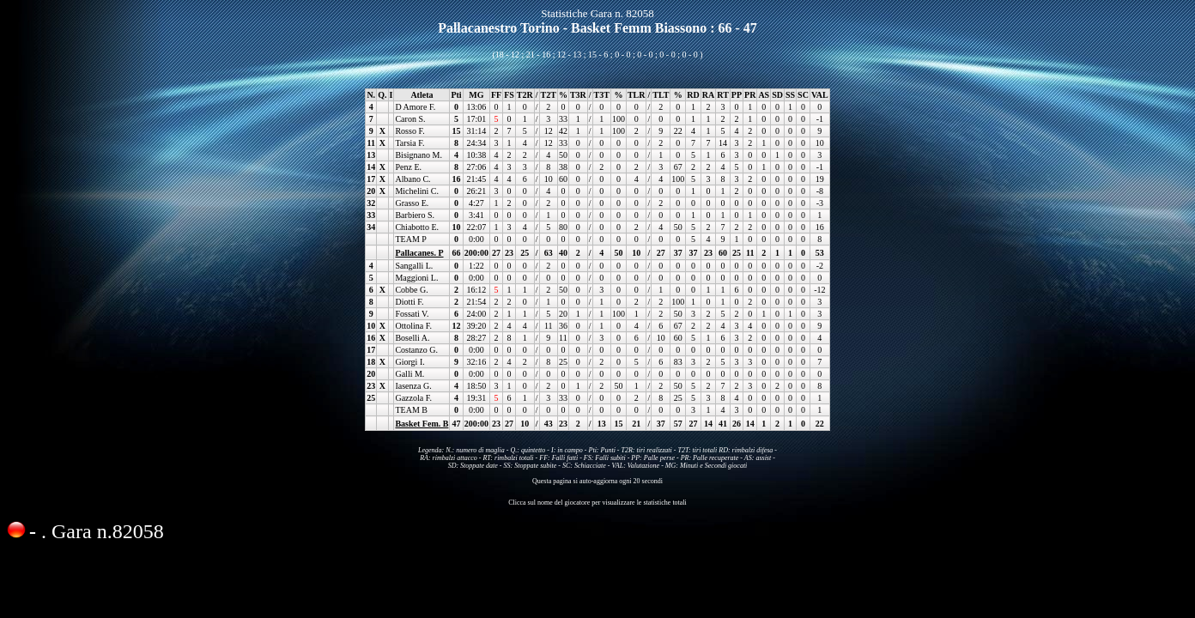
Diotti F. (409, 301)
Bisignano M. (418, 155)
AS (763, 95)
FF (496, 95)
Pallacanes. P (419, 253)
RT (723, 95)
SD (777, 95)
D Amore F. (415, 107)
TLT (660, 95)
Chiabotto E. (417, 227)
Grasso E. (411, 203)
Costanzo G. (416, 349)
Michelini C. (417, 191)
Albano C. (412, 179)
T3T (602, 95)
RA (708, 95)
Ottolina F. (413, 325)
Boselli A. (412, 337)
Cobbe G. (411, 289)
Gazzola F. (413, 398)
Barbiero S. (414, 215)
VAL (819, 95)
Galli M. (409, 374)
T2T (548, 95)
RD (693, 95)
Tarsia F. (409, 143)
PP (736, 95)
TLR (637, 95)
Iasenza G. (413, 386)
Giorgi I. (409, 362)
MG (476, 95)
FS (509, 95)
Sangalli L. (414, 265)
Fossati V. (411, 313)
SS (790, 95)
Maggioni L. (416, 277)
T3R (578, 95)
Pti (456, 95)
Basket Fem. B (421, 423)
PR (749, 95)
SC (803, 95)
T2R (525, 95)
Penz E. (408, 167)
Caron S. (410, 119)
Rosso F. (409, 131)
